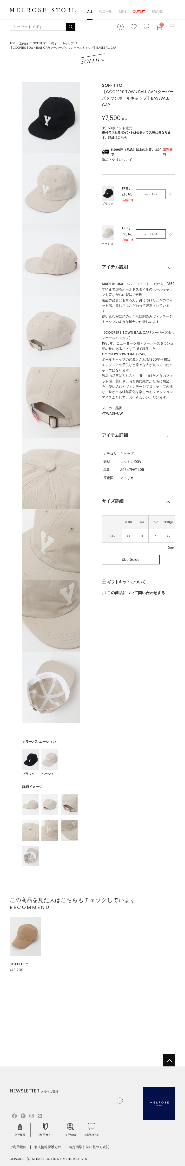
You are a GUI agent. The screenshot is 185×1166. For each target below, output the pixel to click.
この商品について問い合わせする (136, 593)
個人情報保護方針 (47, 1147)
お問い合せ (91, 1130)
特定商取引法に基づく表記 (89, 1147)
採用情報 (70, 1130)
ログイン (171, 11)
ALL (89, 11)
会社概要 (20, 1130)
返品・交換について (117, 159)
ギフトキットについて (126, 582)
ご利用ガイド (45, 1130)
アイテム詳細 (115, 435)
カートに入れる (151, 194)
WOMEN (105, 11)
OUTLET (138, 11)
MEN (122, 11)
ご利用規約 (18, 1147)
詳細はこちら (117, 137)
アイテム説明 (115, 267)
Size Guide (130, 559)
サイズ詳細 (113, 501)
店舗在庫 (128, 200)
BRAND (157, 11)
